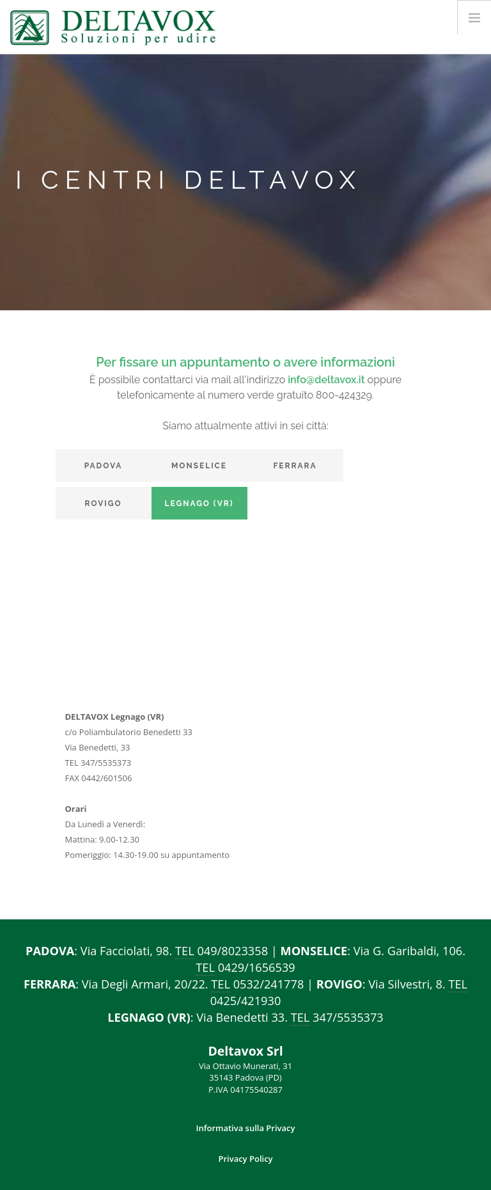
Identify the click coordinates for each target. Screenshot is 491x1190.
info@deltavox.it (326, 380)
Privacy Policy (245, 1158)
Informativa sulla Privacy (245, 1128)
